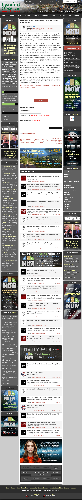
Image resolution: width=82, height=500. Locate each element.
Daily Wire (58, 190)
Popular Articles (68, 264)
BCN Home (46, 468)
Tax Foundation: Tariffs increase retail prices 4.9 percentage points (41, 424)
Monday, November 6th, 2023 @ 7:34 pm (43, 28)
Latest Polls (36, 479)
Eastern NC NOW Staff (56, 378)
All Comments (5, 269)
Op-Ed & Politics (68, 197)
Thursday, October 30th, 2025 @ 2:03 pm (38, 309)
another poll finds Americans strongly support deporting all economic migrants (43, 321)
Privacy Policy (33, 488)
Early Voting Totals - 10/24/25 (71, 68)
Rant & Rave (38, 140)
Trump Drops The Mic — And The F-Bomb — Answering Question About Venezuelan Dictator (42, 305)
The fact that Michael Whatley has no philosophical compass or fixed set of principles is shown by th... (9, 240)
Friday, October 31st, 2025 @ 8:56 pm (38, 240)
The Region (67, 206)
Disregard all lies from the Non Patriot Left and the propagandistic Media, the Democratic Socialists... (9, 202)
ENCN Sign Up (35, 468)
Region (53, 15)
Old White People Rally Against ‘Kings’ (38, 381)
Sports (66, 199)
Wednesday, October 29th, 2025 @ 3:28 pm (38, 411)
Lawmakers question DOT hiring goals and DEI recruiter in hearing (10, 354)
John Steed (32, 30)
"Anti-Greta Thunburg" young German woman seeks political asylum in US (41, 288)
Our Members (25, 468)
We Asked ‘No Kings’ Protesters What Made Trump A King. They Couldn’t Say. (43, 365)
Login (59, 1)
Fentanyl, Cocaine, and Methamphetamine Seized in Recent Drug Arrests (9, 332)
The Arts (66, 204)
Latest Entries (56, 479)
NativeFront (62, 15)
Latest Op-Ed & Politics (28, 172)
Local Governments (69, 187)
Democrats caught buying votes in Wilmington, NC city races (9, 372)
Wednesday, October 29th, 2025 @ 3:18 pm (38, 436)
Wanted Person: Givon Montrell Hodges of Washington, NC (72, 61)
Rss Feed (66, 488)
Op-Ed (19, 15)
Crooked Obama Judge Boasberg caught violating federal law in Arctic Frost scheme (43, 280)
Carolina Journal (57, 181)
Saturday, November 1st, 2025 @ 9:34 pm (38, 198)
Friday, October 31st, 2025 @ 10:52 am (38, 284)
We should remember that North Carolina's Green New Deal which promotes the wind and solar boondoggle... (9, 193)
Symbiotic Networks (69, 270)
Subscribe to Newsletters (56, 488)
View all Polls (13, 118)
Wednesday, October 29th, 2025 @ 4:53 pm (38, 386)
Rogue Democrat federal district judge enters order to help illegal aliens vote (9, 360)
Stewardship (77, 15)
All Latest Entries (6, 383)
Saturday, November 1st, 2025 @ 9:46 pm (38, 182)
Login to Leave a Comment (28, 134)
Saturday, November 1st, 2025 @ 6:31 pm (38, 223)
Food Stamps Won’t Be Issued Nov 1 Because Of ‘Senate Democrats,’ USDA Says (9, 348)
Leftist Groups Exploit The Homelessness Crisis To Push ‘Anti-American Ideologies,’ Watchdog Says (43, 432)
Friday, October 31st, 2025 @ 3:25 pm (38, 276)
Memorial (66, 192)
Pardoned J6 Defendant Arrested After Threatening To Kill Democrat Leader (43, 415)
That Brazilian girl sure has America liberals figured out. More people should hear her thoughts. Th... (9, 263)
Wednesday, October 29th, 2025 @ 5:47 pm (38, 334)
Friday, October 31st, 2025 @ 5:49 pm (38, 248)
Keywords (73, 488)
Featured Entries (46, 479)
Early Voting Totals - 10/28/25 (35, 373)
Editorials (44, 140)
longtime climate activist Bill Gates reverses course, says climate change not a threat (9, 366)
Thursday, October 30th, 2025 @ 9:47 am (38, 317)
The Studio (67, 208)
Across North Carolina (70, 172)
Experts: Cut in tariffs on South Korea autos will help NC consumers (9, 318)
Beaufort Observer (38, 141)
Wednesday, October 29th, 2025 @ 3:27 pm (38, 419)
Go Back (41, 100)
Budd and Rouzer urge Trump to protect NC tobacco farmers (42, 338)
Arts (69, 15)
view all (13, 59)
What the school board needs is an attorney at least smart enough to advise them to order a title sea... (9, 177)
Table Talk (28, 1)
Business (27, 15)
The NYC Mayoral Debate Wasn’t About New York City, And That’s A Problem (43, 330)
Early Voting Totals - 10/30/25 (9, 344)
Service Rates (24, 488)
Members (52, 1)
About (18, 488)
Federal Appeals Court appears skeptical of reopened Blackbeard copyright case (42, 296)
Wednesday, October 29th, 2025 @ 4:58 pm (38, 369)
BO (35, 1)
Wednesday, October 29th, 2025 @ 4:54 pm (38, 378)
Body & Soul (45, 15)
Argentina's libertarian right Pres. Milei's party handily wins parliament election (42, 390)
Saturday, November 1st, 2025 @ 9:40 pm (38, 190)
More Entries (39, 30)
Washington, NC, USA (72, 121)
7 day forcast (75, 114)
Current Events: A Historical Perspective (41, 474)
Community (36, 15)
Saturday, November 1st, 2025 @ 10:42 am (38, 232)
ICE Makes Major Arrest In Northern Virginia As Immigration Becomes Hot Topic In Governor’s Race (41, 271)
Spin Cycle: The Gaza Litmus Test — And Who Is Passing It (43, 398)
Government (11, 15)
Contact (13, 488)
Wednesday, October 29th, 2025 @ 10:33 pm (39, 326)
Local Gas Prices (68, 256)
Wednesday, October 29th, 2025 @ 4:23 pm (38, 403)
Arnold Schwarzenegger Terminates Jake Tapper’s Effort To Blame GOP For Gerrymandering (8, 339)
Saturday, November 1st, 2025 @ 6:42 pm (38, 207)
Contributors (43, 1)
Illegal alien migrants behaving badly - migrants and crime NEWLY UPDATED (9, 378)
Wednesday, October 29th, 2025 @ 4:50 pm (38, 394)
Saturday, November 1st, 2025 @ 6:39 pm (38, 215)
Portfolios (25, 473)
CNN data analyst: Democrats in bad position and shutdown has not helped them (44, 313)
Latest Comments (26, 479)
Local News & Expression (70, 190)
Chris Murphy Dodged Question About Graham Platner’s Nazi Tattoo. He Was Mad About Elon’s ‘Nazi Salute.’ (9, 325)
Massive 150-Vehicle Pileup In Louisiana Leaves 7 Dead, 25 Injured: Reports (27, 141)
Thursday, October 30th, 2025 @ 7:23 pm (38, 301)
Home (3, 15)
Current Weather (56, 473)
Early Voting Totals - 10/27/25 (35, 406)
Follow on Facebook (43, 488)
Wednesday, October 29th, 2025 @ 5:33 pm (38, 342)
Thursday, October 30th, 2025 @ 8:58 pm (38, 292)
